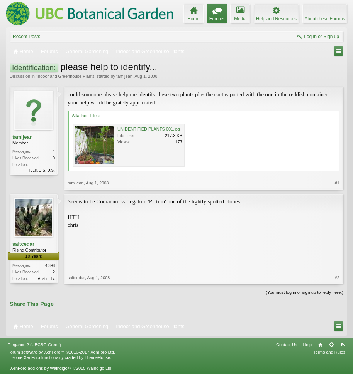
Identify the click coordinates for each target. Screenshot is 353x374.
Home (320, 344)
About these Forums (325, 19)
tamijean (124, 76)
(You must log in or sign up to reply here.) (304, 292)
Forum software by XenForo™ (61, 352)
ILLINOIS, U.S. (42, 170)
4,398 (50, 265)
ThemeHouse (97, 357)
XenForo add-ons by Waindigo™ (40, 368)
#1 (337, 183)
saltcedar (23, 244)
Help (307, 344)
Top (331, 344)
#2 (337, 277)
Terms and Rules (329, 352)
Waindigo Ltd (99, 368)
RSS (342, 344)
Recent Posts (26, 36)
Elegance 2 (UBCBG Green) (34, 344)
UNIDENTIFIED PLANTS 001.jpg (148, 129)
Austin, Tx (46, 279)
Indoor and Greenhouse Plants (66, 76)
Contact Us (286, 344)
